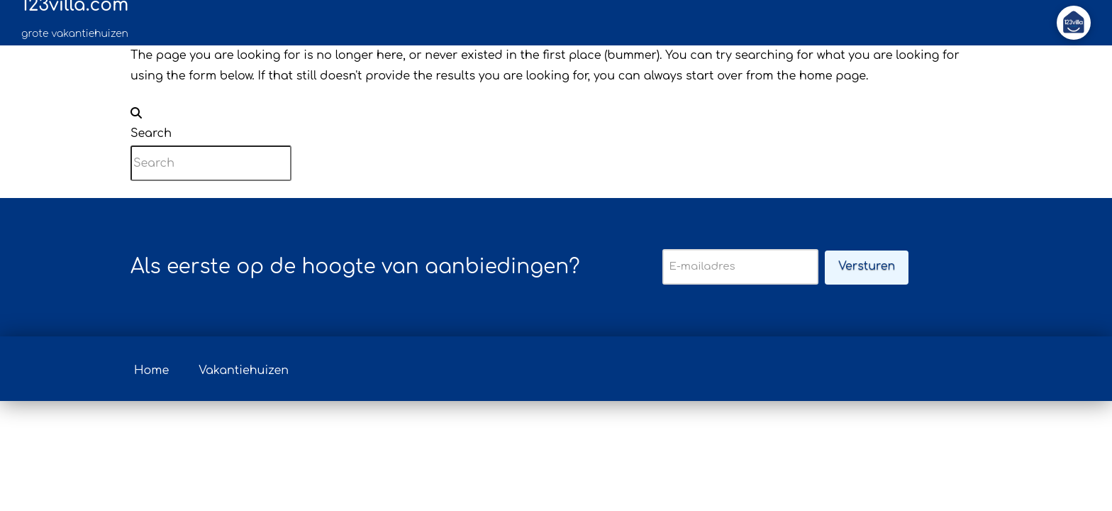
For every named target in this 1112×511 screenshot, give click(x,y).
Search (151, 133)
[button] (1074, 23)
